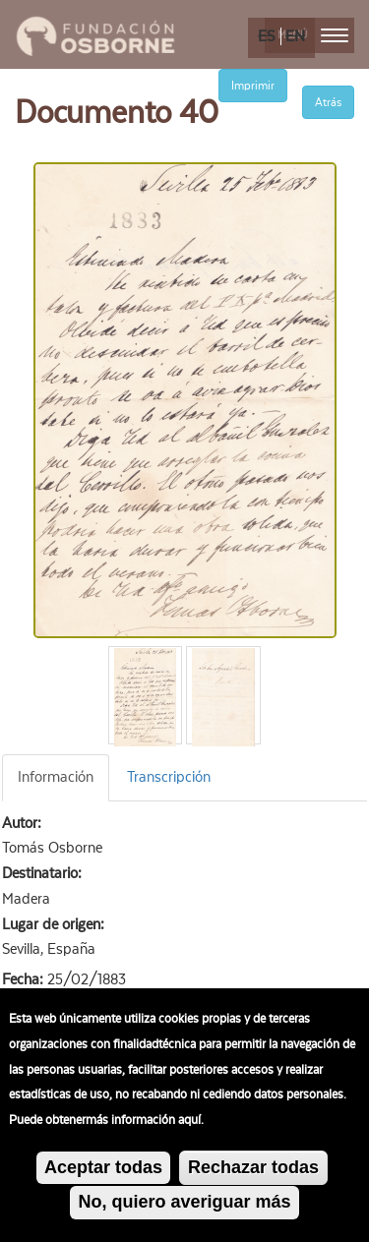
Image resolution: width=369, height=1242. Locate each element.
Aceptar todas (103, 1172)
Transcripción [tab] (169, 777)
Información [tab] (55, 777)
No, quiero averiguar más (184, 1207)
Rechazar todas (253, 1172)
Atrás (328, 102)
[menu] (334, 35)
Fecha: (24, 979)
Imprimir (253, 85)
